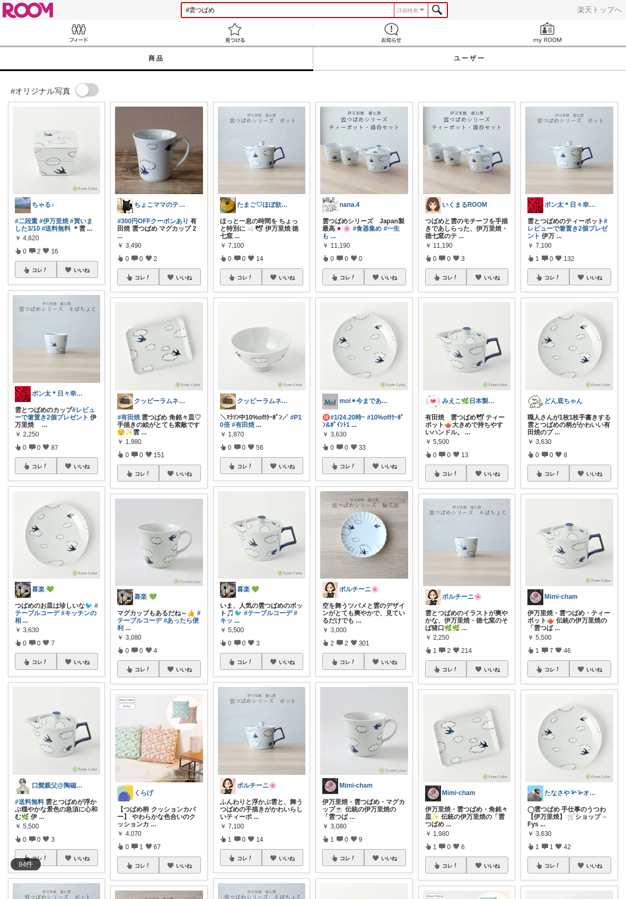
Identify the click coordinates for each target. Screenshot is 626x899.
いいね (82, 270)
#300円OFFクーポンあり (153, 221)
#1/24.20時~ (347, 417)
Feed (78, 33)
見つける (234, 33)
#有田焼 (128, 417)
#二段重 (26, 221)
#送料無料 (56, 228)
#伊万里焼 (53, 221)
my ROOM (548, 33)
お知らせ (391, 33)
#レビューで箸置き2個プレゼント (55, 413)
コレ (40, 270)
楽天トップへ (599, 9)
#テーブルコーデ (56, 609)
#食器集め (367, 228)
